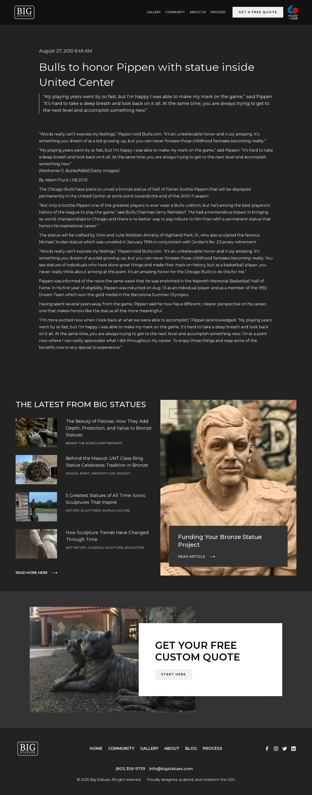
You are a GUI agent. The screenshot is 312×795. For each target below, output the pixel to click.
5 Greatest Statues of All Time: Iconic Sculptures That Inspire (106, 499)
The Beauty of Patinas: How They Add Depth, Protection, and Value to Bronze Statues (109, 428)
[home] (24, 12)
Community (175, 12)
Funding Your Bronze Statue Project (220, 540)
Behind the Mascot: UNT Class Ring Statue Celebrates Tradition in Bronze (107, 462)
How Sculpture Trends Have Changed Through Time (107, 536)
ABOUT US (198, 12)
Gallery (149, 748)
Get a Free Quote (258, 12)
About (171, 748)
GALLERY (154, 12)
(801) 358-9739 (130, 768)
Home (96, 748)
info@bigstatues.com (171, 768)
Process (218, 12)
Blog (191, 748)
